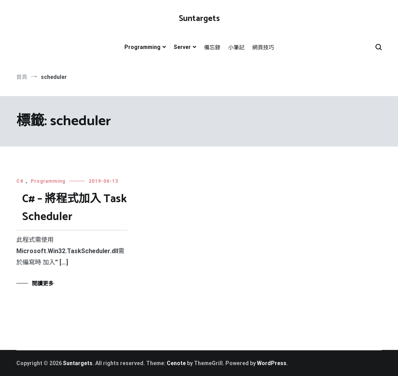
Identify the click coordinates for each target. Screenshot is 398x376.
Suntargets (199, 18)
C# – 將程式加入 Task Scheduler (74, 208)
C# (20, 181)
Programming (142, 47)
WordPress (271, 363)
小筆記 (236, 47)
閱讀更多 (43, 283)
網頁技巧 (263, 47)
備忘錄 (212, 47)
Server (182, 47)
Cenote (176, 363)
